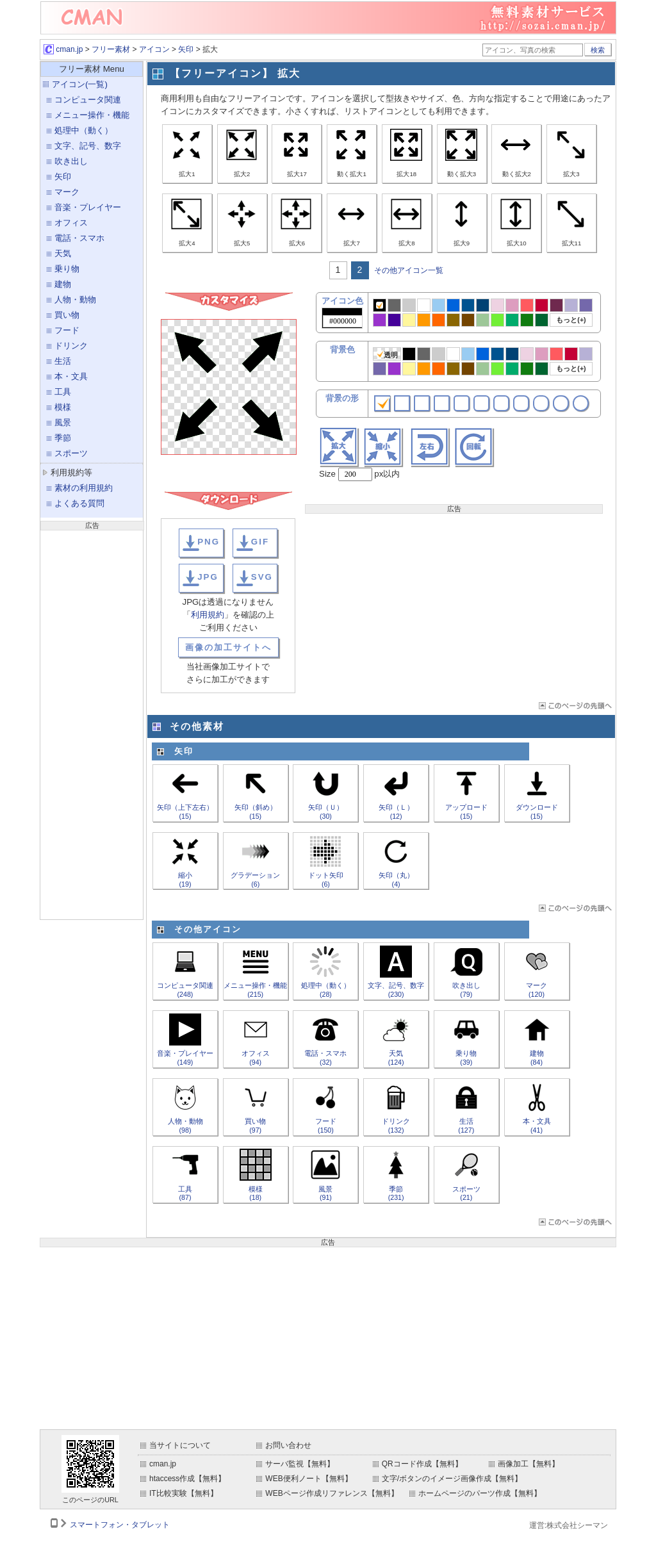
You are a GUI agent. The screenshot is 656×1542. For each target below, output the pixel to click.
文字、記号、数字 (87, 146)
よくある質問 (79, 503)
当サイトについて (180, 1445)
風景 (62, 422)
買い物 (66, 315)
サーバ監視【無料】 (299, 1463)
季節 (62, 438)
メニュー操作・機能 (91, 115)
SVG (262, 577)
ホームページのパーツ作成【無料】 (479, 1493)
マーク (66, 192)
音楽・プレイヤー (87, 207)
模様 (62, 407)
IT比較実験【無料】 (183, 1493)
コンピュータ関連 (87, 99)
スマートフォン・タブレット (120, 1524)
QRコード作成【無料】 (422, 1463)
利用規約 (207, 614)
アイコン (154, 49)
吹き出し (71, 161)
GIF (260, 541)
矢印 (185, 49)
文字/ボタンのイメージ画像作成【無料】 (452, 1478)
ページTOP (574, 705)
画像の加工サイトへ (228, 647)
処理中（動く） (83, 130)
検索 (598, 50)
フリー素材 (111, 49)
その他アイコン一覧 (408, 270)
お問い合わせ (288, 1445)
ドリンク (71, 345)
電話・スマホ (79, 238)
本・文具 (71, 376)
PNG (208, 541)
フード (66, 330)
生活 (62, 361)
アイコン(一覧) (80, 84)
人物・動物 (75, 299)
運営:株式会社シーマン (568, 1525)
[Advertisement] (91, 723)
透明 (387, 354)
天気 (62, 253)
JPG (207, 577)
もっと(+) (571, 320)
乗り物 (66, 269)
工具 (62, 392)
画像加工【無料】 (528, 1463)
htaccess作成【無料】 (187, 1478)
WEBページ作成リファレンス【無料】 (331, 1493)
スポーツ (71, 453)
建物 (62, 284)
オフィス (71, 222)
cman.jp (63, 49)
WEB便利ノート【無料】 (308, 1478)
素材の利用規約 (83, 488)
